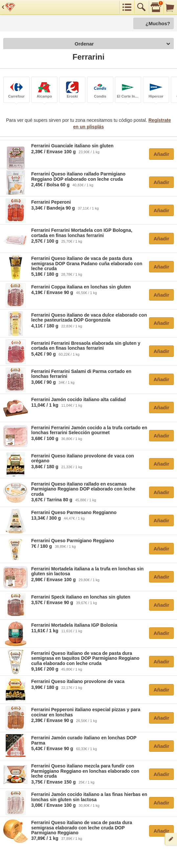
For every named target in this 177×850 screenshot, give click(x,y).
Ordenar (122, 44)
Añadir (161, 154)
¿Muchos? (157, 23)
